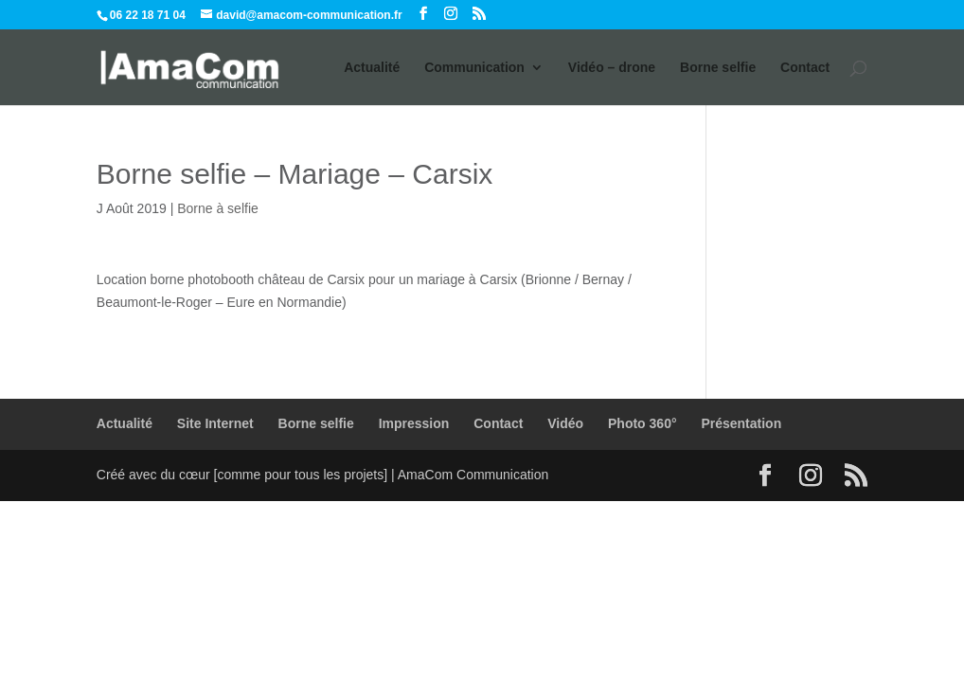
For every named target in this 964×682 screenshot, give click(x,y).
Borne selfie (718, 68)
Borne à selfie (218, 208)
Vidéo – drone (611, 68)
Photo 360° (642, 423)
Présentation (741, 423)
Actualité (372, 68)
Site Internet (215, 423)
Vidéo (565, 423)
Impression (414, 423)
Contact (805, 68)
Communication (474, 68)
